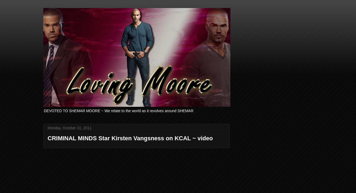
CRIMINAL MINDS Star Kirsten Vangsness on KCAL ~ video (130, 138)
